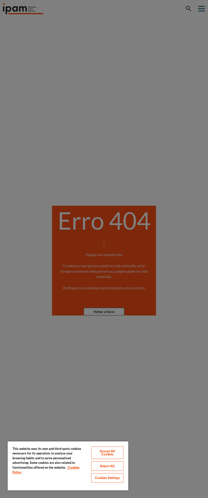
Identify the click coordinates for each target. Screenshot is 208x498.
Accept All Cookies (107, 452)
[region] (68, 465)
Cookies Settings (107, 478)
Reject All (107, 466)
